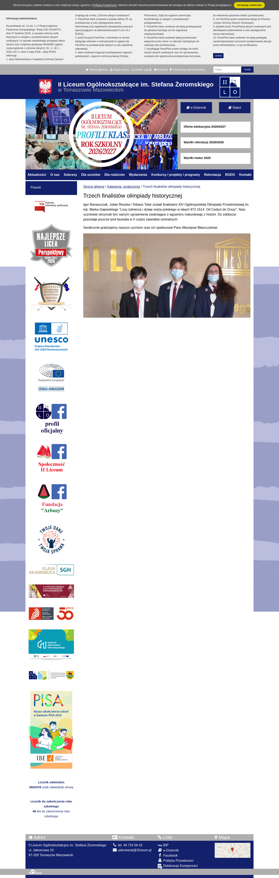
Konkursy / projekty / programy (175, 174)
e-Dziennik (196, 107)
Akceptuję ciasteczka (249, 5)
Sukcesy (70, 174)
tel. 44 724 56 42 (127, 845)
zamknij (218, 56)
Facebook (168, 855)
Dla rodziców (114, 174)
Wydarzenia (138, 174)
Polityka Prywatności (175, 860)
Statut (234, 107)
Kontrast (161, 69)
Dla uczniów (90, 174)
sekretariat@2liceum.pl (131, 850)
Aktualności (37, 174)
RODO (230, 174)
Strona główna (96, 69)
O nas (54, 174)
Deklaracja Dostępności (178, 866)
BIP (163, 845)
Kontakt (245, 174)
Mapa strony (119, 69)
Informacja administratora (187, 69)
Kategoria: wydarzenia (123, 186)
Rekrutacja (212, 174)
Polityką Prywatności (104, 5)
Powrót (36, 187)
